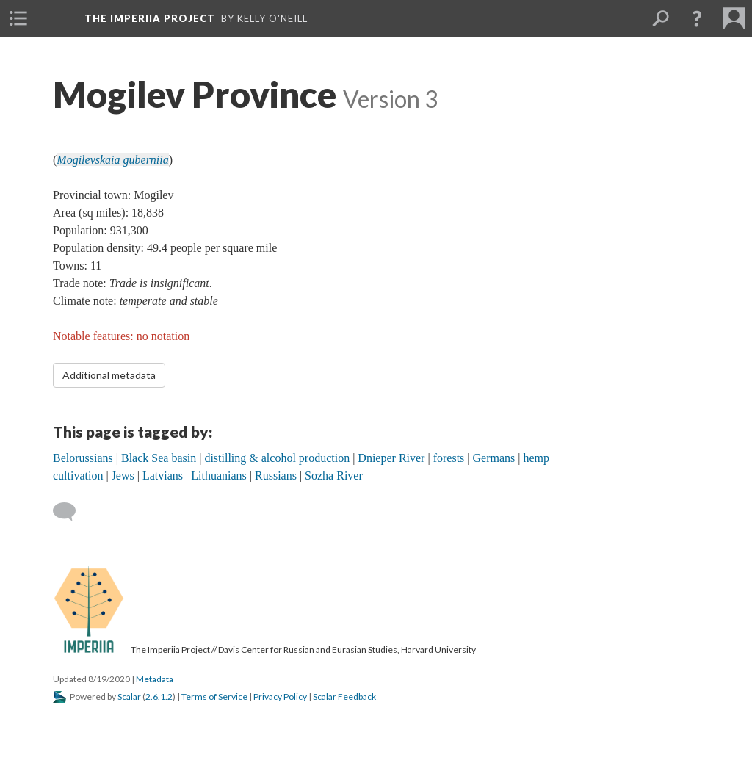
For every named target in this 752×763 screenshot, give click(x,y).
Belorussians (83, 458)
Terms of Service (214, 696)
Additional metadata (109, 375)
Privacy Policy (280, 696)
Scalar (129, 696)
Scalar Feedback (344, 696)
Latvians (162, 475)
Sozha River (334, 475)
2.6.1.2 (159, 696)
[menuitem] (18, 18)
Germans (494, 458)
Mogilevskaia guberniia (112, 159)
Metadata (154, 678)
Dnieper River (391, 458)
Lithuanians (219, 475)
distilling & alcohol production (277, 458)
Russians (276, 475)
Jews (123, 475)
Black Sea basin (158, 458)
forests (449, 458)
